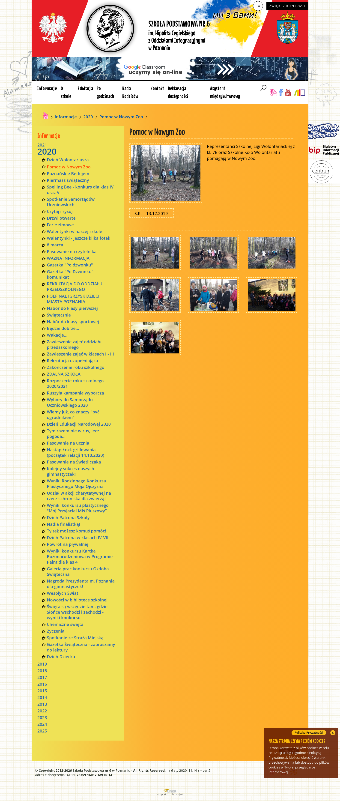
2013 (42, 704)
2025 (42, 731)
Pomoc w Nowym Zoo (121, 117)
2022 (42, 711)
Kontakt (157, 88)
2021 (42, 145)
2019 (42, 664)
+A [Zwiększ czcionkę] (258, 6)
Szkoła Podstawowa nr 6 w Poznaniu (101, 770)
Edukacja (85, 88)
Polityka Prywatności (309, 733)
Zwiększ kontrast (287, 6)
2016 (42, 684)
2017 (42, 677)
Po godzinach (105, 92)
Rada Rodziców (130, 92)
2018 (42, 670)
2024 (42, 724)
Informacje (47, 88)
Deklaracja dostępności (178, 92)
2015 (42, 690)
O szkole (66, 92)
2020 (88, 117)
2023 (42, 717)
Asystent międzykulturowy (225, 92)
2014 (42, 697)
